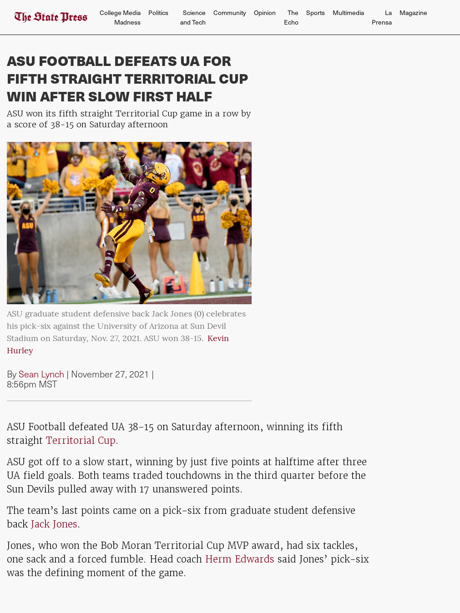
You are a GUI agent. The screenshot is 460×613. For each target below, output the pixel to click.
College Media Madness (120, 17)
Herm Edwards (239, 559)
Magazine (413, 12)
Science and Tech (193, 17)
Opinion (265, 12)
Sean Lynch (41, 373)
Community (229, 12)
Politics (158, 12)
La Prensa (382, 17)
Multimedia (348, 12)
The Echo (291, 17)
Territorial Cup (79, 440)
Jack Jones (54, 524)
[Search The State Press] (435, 17)
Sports (315, 12)
